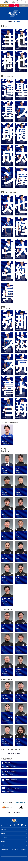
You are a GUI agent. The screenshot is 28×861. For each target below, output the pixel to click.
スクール (15, 849)
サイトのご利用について (22, 853)
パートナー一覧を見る (14, 812)
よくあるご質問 (4, 849)
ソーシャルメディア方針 (22, 854)
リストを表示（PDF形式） (14, 753)
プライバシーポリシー (5, 854)
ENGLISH (24, 849)
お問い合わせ (4, 853)
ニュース (14, 845)
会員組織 (14, 841)
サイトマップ (12, 853)
